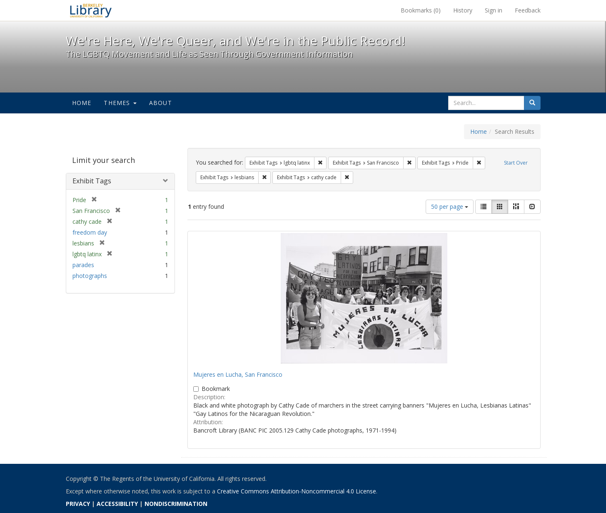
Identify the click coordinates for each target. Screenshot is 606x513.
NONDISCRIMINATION (176, 504)
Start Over (516, 162)
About (160, 103)
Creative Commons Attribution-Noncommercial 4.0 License (296, 491)
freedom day (89, 232)
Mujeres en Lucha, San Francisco (237, 374)
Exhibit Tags (91, 180)
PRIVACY (78, 504)
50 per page (449, 206)
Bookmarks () (421, 10)
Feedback (528, 10)
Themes (120, 103)
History (462, 10)
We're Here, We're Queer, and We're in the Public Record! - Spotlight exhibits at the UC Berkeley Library (91, 10)
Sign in (493, 10)
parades (83, 265)
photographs (89, 276)
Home (82, 103)
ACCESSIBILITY (117, 504)
